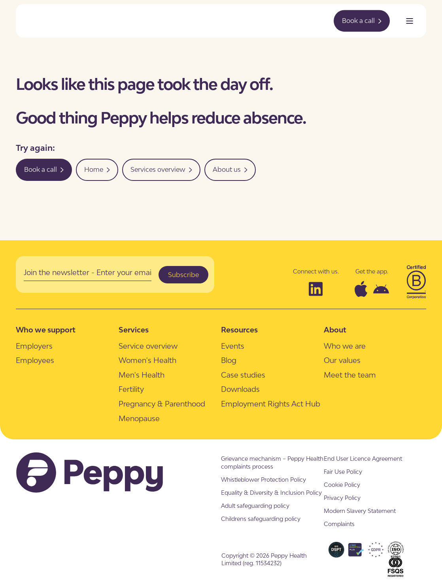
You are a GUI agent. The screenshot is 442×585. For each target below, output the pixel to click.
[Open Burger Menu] (409, 21)
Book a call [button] (362, 21)
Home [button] (97, 169)
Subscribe (183, 275)
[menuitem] (34, 345)
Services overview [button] (161, 169)
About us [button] (230, 169)
